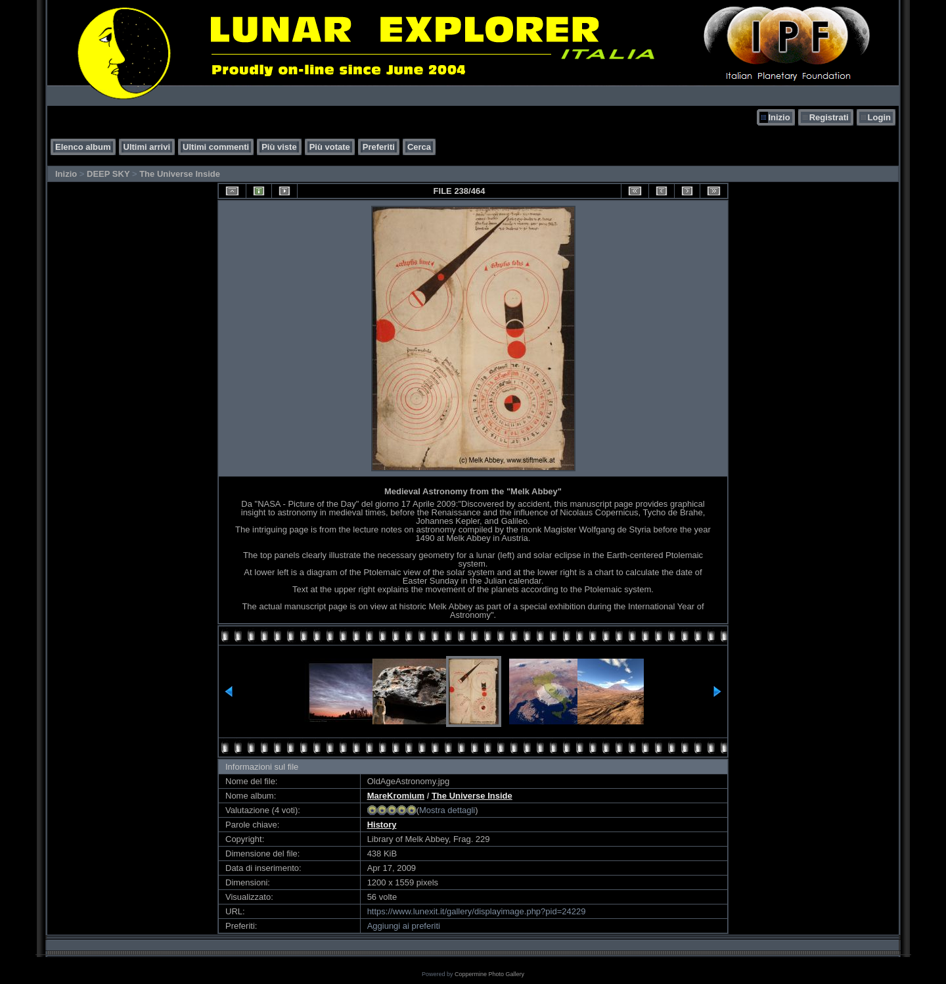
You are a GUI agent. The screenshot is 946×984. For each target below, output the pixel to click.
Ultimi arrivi (147, 147)
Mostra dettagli (447, 810)
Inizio (779, 117)
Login (879, 117)
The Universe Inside (179, 174)
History (382, 825)
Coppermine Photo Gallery (489, 974)
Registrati (829, 117)
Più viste (278, 147)
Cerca (419, 147)
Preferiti (379, 147)
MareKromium (395, 796)
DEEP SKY (108, 174)
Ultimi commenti (216, 147)
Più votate (329, 147)
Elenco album (83, 147)
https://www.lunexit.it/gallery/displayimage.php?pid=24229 (476, 911)
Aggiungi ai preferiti (403, 926)
